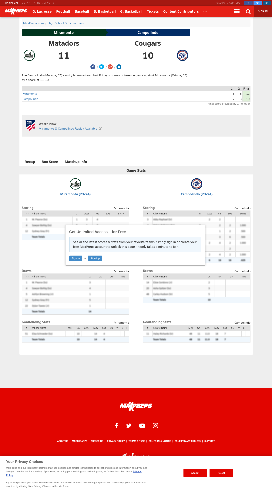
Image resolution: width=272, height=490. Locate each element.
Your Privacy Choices (188, 441)
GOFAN (26, 2)
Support (209, 441)
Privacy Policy (116, 441)
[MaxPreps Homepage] (136, 406)
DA (100, 276)
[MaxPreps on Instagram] (267, 3)
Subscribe (97, 441)
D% (123, 276)
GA (78, 327)
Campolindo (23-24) (197, 194)
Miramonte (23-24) (75, 194)
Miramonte (64, 32)
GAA (86, 327)
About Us (62, 441)
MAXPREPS (12, 2)
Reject (221, 473)
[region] (136, 473)
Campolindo (148, 32)
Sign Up (95, 258)
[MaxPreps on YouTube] (142, 425)
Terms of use (137, 441)
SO (111, 327)
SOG (108, 213)
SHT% (121, 213)
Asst (86, 213)
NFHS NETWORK (44, 2)
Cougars (148, 43)
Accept (195, 473)
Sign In (76, 258)
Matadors (63, 43)
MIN (70, 327)
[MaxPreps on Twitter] (258, 3)
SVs (104, 327)
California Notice (160, 441)
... (205, 10)
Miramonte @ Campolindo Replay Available (68, 128)
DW (111, 276)
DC (90, 276)
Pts (97, 213)
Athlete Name (39, 213)
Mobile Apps (79, 441)
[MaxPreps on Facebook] (248, 3)
